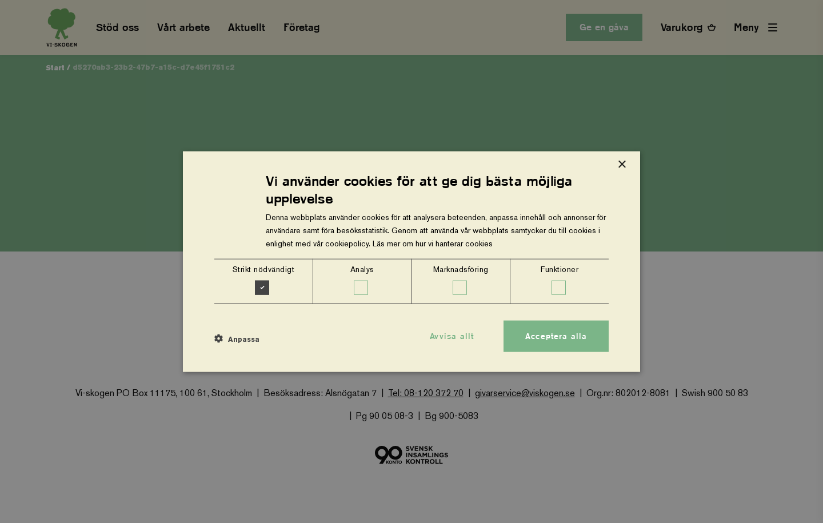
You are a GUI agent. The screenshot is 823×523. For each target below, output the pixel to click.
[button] (236, 339)
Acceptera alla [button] (556, 335)
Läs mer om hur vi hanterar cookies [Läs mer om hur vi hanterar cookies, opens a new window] (433, 243)
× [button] (621, 164)
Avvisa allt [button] (452, 335)
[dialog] (411, 261)
